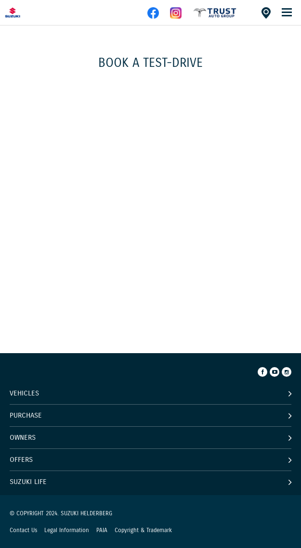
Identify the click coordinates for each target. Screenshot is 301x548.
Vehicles (24, 393)
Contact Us (23, 530)
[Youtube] (274, 372)
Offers (21, 459)
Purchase (26, 415)
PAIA (101, 530)
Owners (23, 437)
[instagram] (176, 16)
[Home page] (29, 12)
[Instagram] (286, 372)
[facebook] (214, 16)
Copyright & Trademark (143, 530)
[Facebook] (262, 372)
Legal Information (66, 530)
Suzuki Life (28, 481)
